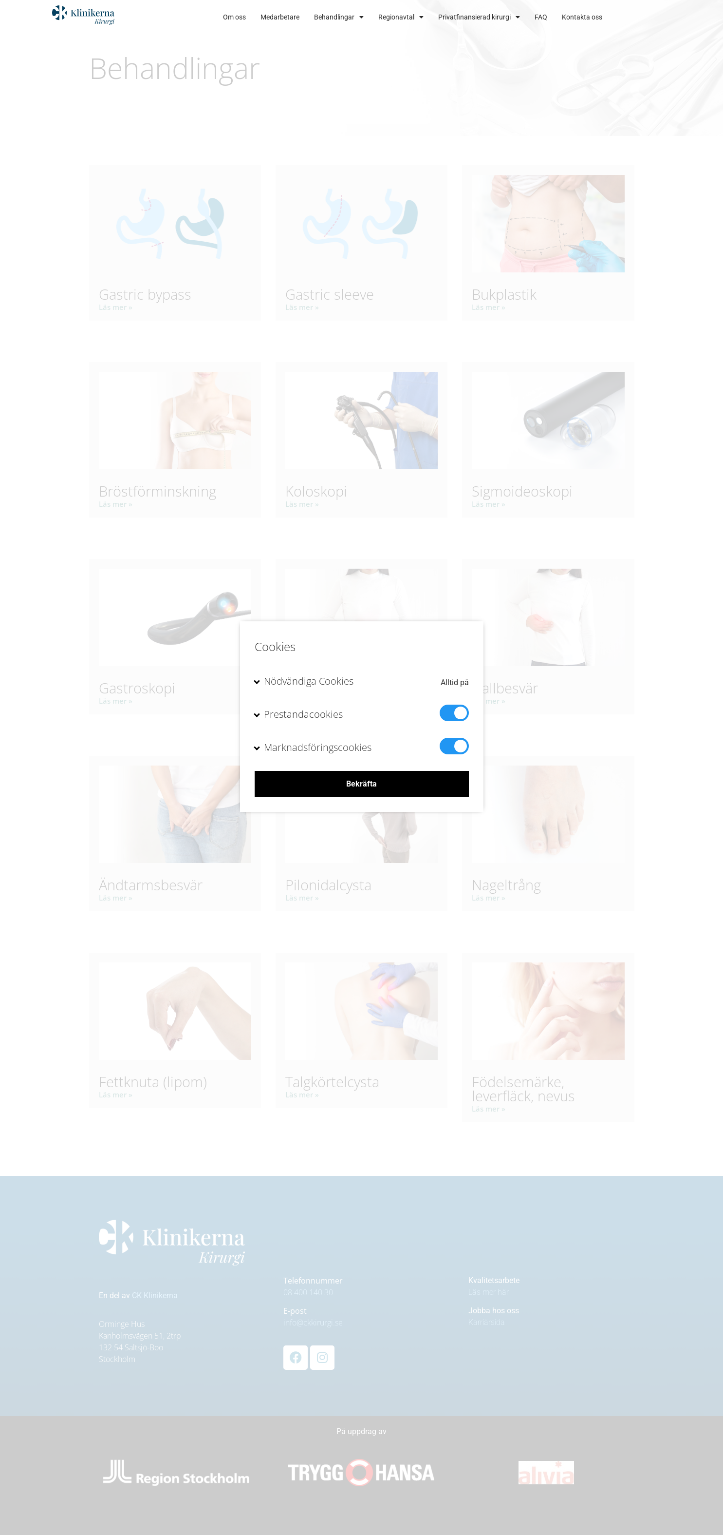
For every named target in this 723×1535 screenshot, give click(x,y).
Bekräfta (361, 783)
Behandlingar (371, 17)
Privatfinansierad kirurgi (511, 17)
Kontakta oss (614, 17)
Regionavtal (433, 17)
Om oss (266, 17)
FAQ (573, 17)
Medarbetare (312, 17)
